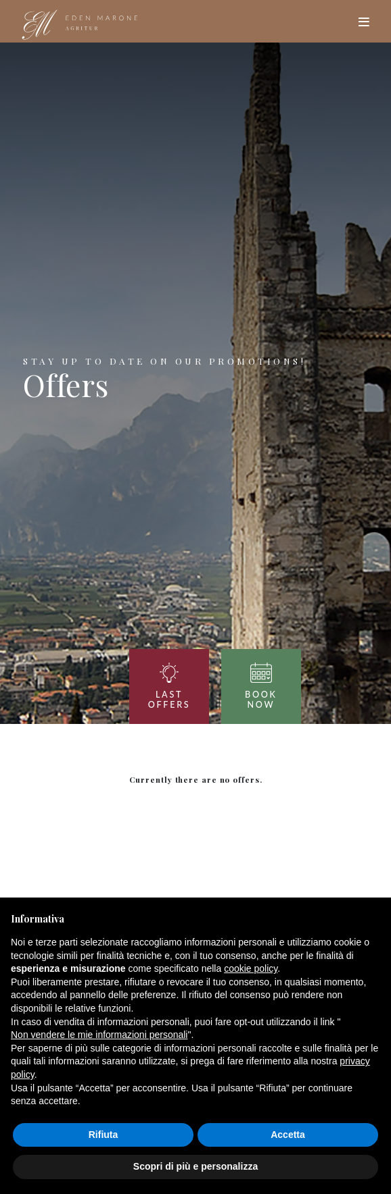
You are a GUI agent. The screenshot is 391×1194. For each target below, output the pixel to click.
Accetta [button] (288, 1134)
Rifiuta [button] (103, 1134)
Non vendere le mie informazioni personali (99, 1034)
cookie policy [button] (250, 968)
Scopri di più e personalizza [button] (195, 1166)
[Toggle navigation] (363, 21)
